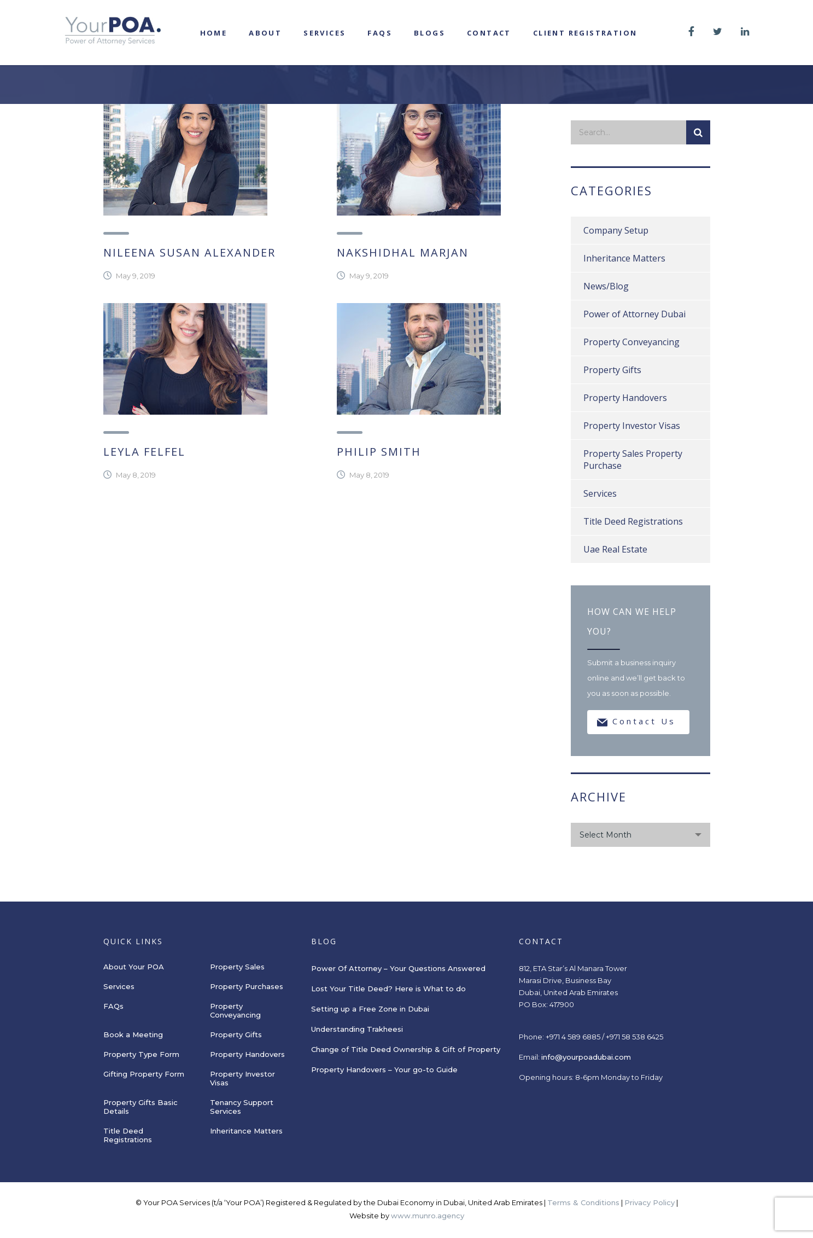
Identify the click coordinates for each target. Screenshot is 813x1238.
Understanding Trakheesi (357, 1029)
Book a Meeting (133, 1034)
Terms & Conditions (583, 1202)
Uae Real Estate (615, 549)
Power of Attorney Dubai (634, 314)
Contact (489, 33)
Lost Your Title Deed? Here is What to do (389, 988)
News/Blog (606, 286)
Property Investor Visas (631, 426)
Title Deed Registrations (633, 521)
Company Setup (615, 230)
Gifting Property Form (143, 1074)
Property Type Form (141, 1054)
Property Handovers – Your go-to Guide (384, 1069)
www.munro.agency (427, 1215)
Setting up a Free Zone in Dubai (370, 1008)
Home (213, 33)
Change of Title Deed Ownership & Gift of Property (405, 1049)
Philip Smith (379, 451)
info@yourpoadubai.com (586, 1057)
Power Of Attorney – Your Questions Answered (398, 968)
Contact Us (636, 722)
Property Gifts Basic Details (140, 1106)
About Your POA (133, 966)
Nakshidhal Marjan (403, 252)
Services (324, 33)
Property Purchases (246, 986)
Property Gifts (612, 370)
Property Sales (237, 966)
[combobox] (640, 835)
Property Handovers (625, 398)
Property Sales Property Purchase (632, 459)
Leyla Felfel (144, 451)
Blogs (429, 33)
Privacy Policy (649, 1202)
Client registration (585, 33)
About (265, 33)
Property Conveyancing (631, 342)
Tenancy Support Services (241, 1106)
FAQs (379, 33)
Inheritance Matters (624, 258)
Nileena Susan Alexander (189, 252)
